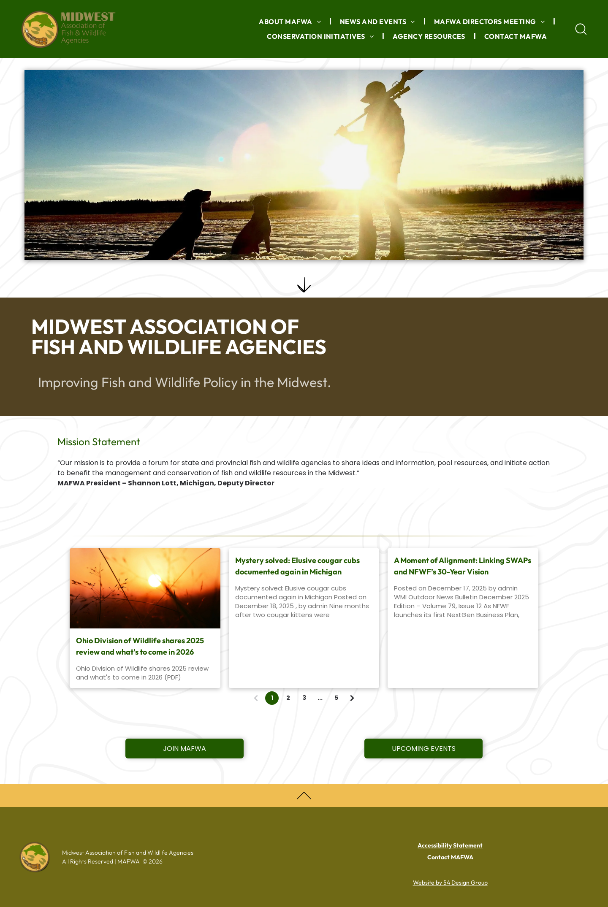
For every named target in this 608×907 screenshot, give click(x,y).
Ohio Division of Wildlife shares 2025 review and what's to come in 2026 (140, 646)
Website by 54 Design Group (450, 882)
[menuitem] (290, 21)
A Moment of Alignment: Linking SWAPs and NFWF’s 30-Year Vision (462, 566)
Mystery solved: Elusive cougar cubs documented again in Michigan (297, 566)
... (320, 697)
